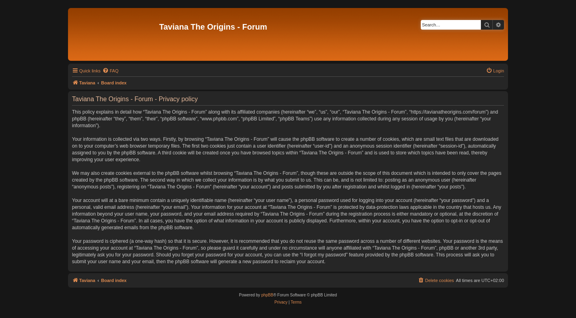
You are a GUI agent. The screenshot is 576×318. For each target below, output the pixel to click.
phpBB (267, 295)
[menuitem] (110, 71)
